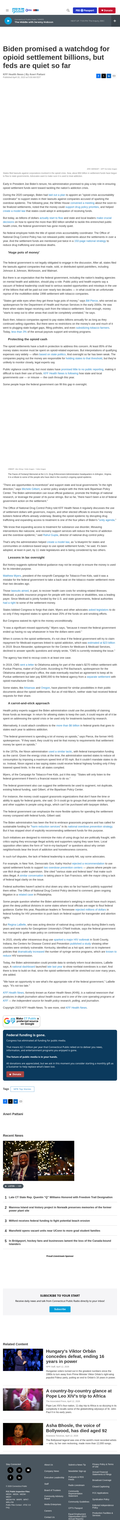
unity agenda (107, 520)
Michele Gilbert (31, 488)
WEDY (8, 1497)
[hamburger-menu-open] (7, 10)
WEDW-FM (10, 1500)
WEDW (23, 1494)
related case (26, 894)
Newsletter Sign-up (77, 1471)
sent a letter (27, 664)
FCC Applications (100, 1493)
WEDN (15, 1494)
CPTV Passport (75, 1508)
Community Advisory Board (53, 1497)
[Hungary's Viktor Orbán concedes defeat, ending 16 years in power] (23, 1360)
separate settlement (99, 676)
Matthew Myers (12, 575)
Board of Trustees (52, 1490)
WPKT (25, 1500)
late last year (54, 966)
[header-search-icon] (68, 10)
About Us (48, 1465)
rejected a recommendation (88, 863)
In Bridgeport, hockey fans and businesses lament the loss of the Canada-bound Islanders (60, 1242)
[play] (8, 20)
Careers (48, 1511)
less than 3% (19, 331)
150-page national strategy (90, 241)
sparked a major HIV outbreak (71, 939)
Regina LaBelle (17, 924)
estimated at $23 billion (101, 642)
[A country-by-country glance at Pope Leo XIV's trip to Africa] (23, 1399)
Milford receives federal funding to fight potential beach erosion (49, 1220)
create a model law (14, 211)
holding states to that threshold (84, 358)
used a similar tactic (60, 751)
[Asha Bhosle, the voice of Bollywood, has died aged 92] (23, 1434)
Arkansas (29, 687)
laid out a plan (57, 194)
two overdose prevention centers (63, 867)
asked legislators (98, 609)
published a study (80, 943)
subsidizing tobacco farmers (92, 327)
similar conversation (31, 875)
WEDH (8, 1494)
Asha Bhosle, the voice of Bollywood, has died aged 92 (76, 1428)
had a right (9, 602)
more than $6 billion (68, 725)
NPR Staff (50, 1366)
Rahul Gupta (50, 535)
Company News (51, 1471)
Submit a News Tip (77, 1465)
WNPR (19, 1500)
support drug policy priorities (82, 206)
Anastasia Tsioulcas (55, 1436)
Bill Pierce (92, 300)
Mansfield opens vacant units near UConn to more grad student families (54, 1230)
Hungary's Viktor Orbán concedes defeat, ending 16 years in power (75, 1356)
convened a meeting (82, 202)
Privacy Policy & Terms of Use (102, 1465)
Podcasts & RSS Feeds (76, 1478)
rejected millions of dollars (90, 909)
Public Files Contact (14, 1505)
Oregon (45, 687)
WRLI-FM (10, 1502)
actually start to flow (51, 217)
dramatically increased (31, 951)
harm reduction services (46, 826)
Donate (108, 10)
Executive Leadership (54, 1477)
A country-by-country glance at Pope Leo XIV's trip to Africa (79, 1393)
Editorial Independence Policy (103, 1506)
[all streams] (115, 21)
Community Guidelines (78, 1502)
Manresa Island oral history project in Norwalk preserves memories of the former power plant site (60, 1209)
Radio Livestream (76, 1485)
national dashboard (23, 966)
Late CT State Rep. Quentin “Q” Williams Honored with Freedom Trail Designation (61, 1197)
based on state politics (52, 354)
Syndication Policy (100, 1499)
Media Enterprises (52, 1504)
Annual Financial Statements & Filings (101, 1473)
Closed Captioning (100, 1487)
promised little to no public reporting (82, 369)
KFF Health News (76, 1007)
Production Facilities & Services (102, 1514)
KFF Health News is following (61, 373)
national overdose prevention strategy (90, 826)
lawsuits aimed (20, 590)
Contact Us (49, 1517)
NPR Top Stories (22, 1089)
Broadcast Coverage (101, 1480)
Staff (46, 1484)
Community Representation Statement (75, 1493)
